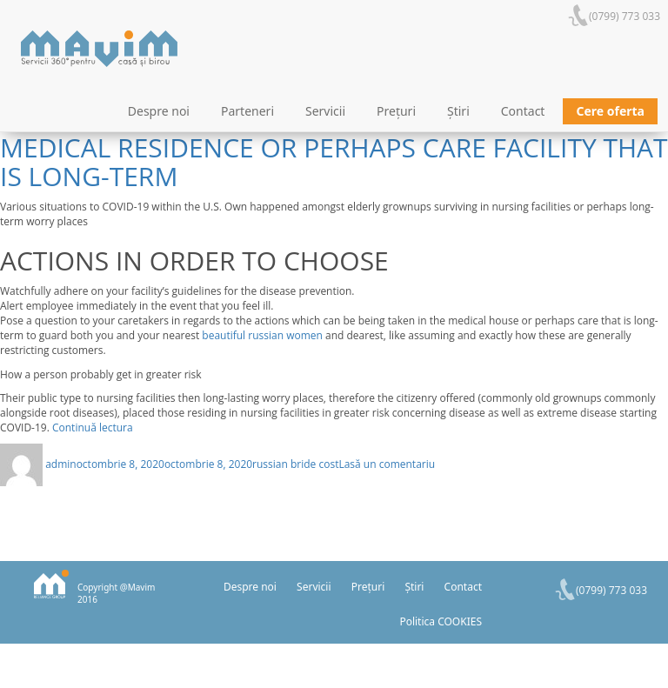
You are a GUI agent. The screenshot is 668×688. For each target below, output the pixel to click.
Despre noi (159, 111)
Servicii (325, 111)
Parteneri (247, 111)
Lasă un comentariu (386, 464)
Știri (458, 111)
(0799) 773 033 (624, 16)
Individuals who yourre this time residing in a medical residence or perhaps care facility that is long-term (334, 147)
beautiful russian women (262, 335)
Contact (523, 111)
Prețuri (396, 111)
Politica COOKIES (440, 621)
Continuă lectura (92, 427)
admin (61, 464)
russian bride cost (295, 464)
